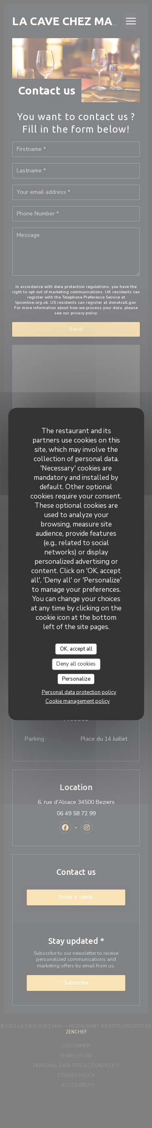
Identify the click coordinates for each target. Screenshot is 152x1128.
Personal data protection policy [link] (79, 692)
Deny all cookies (76, 664)
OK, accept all (76, 648)
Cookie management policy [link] (77, 701)
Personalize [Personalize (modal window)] (76, 678)
